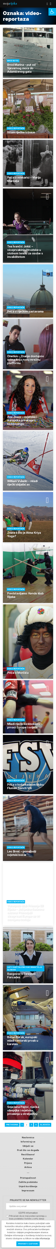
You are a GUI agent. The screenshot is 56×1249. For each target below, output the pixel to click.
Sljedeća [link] (45, 1125)
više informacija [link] (42, 1238)
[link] (52, 12)
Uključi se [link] (28, 1146)
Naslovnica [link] (28, 1137)
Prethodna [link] (12, 1125)
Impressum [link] (28, 1190)
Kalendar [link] (28, 1158)
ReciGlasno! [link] (28, 1154)
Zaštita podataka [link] (28, 1182)
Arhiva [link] (28, 1167)
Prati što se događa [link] (28, 1150)
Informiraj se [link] (28, 1141)
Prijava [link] (28, 1163)
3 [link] (31, 1125)
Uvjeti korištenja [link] (28, 1186)
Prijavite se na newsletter (28, 1200)
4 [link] (35, 1125)
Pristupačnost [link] (28, 1177)
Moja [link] (10, 3)
